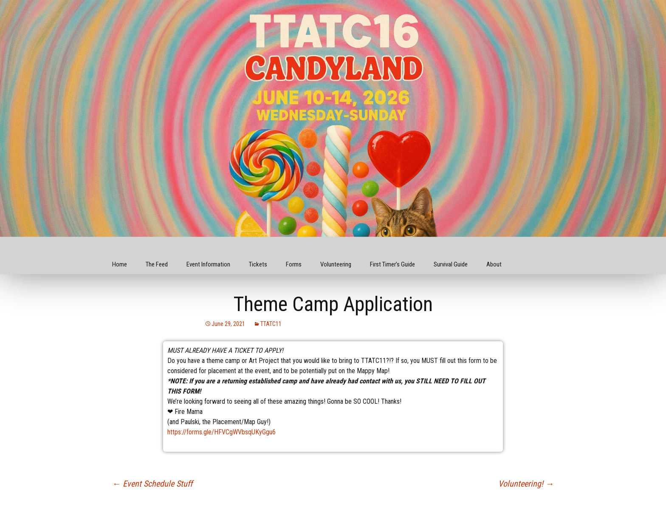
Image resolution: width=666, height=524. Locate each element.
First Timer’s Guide (392, 264)
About (494, 264)
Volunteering (335, 264)
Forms (294, 264)
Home (119, 264)
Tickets (258, 264)
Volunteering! (526, 484)
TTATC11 (271, 323)
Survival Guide (451, 264)
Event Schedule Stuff (152, 484)
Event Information (208, 264)
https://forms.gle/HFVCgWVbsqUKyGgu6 (221, 432)
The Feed (157, 264)
